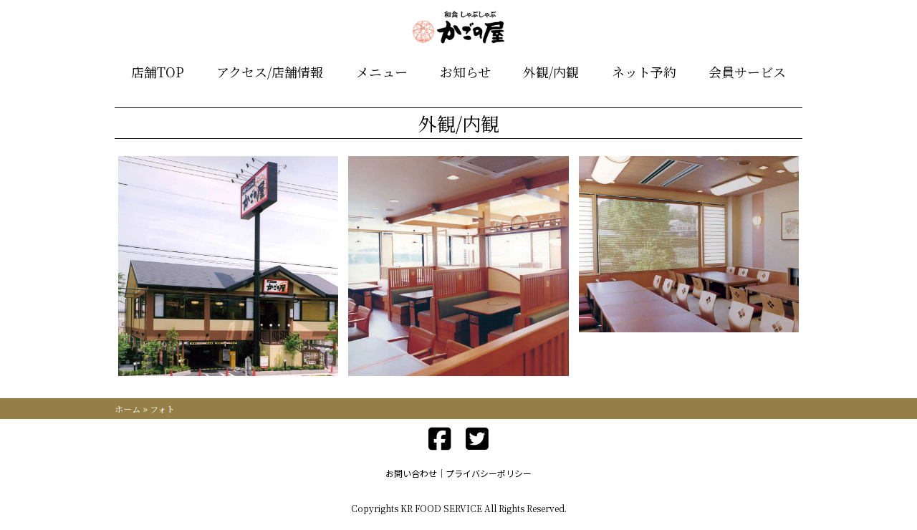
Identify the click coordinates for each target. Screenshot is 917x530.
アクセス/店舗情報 (269, 71)
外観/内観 (551, 71)
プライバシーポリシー (489, 473)
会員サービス (747, 71)
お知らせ (465, 71)
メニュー (382, 71)
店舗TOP (157, 71)
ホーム (127, 409)
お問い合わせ (411, 473)
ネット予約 (644, 71)
